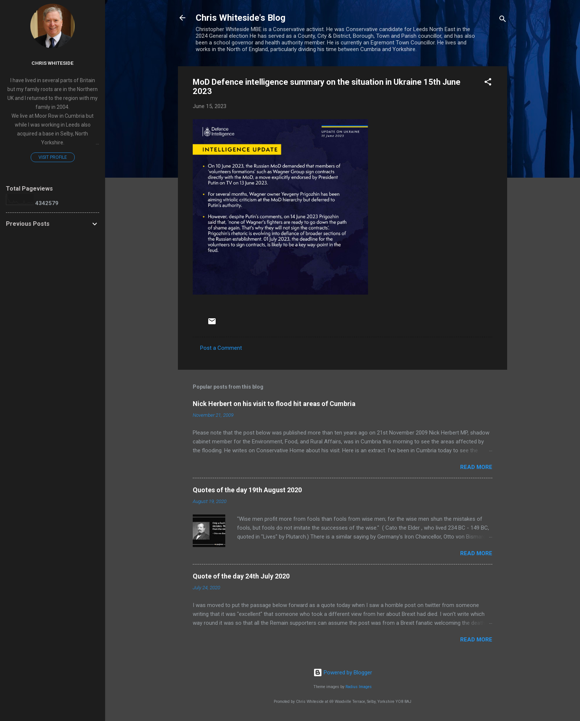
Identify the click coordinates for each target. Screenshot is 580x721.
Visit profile (52, 157)
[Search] (502, 20)
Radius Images (358, 686)
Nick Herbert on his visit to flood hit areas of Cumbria (274, 404)
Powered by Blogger (342, 672)
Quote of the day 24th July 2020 (241, 576)
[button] (487, 83)
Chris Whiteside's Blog (241, 18)
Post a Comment (221, 348)
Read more (476, 467)
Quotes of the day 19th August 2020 (247, 490)
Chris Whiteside (52, 63)
